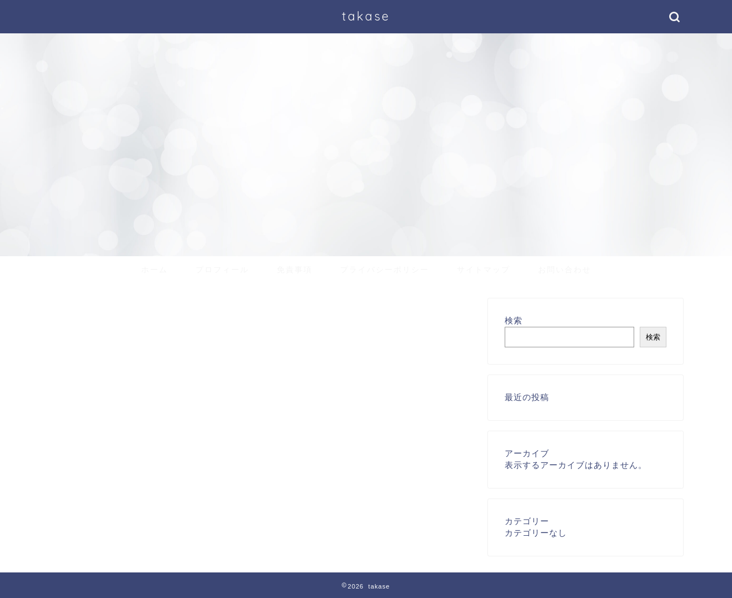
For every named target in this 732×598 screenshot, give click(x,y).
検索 (513, 320)
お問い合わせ (564, 270)
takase (366, 15)
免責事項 (294, 270)
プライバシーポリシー (384, 270)
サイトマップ (483, 270)
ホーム (154, 270)
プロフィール (222, 270)
